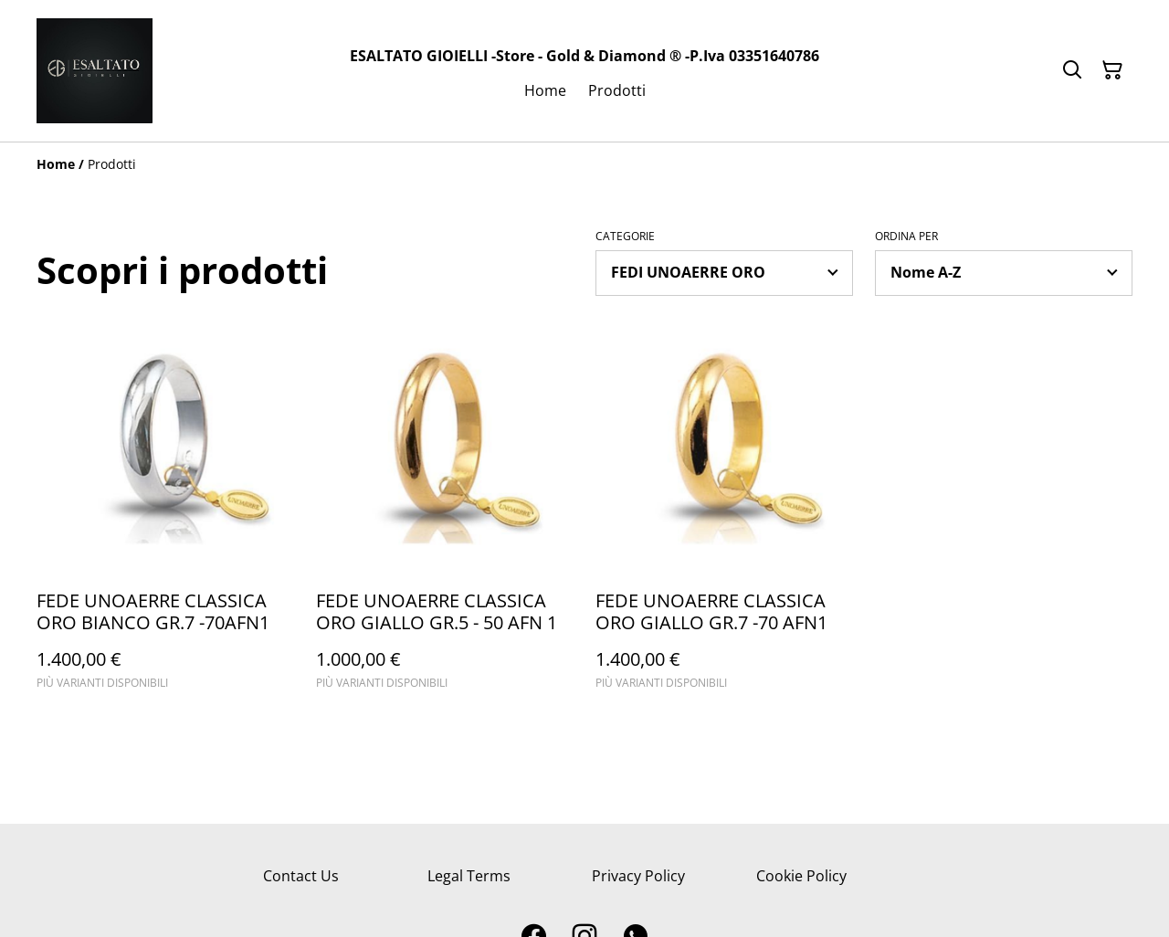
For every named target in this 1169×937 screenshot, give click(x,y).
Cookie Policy (801, 876)
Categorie (625, 236)
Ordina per (906, 236)
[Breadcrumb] (584, 164)
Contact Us (301, 876)
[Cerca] (1072, 70)
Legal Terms (469, 876)
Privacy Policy (638, 876)
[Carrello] (1112, 70)
